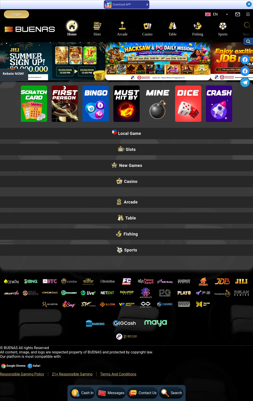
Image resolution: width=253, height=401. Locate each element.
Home (72, 28)
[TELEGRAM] (245, 82)
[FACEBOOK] (245, 59)
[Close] (249, 4)
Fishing (197, 28)
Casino (147, 28)
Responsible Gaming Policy (22, 374)
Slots (97, 28)
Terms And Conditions (118, 374)
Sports (223, 28)
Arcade (122, 28)
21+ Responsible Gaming (72, 374)
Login (16, 14)
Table (172, 28)
